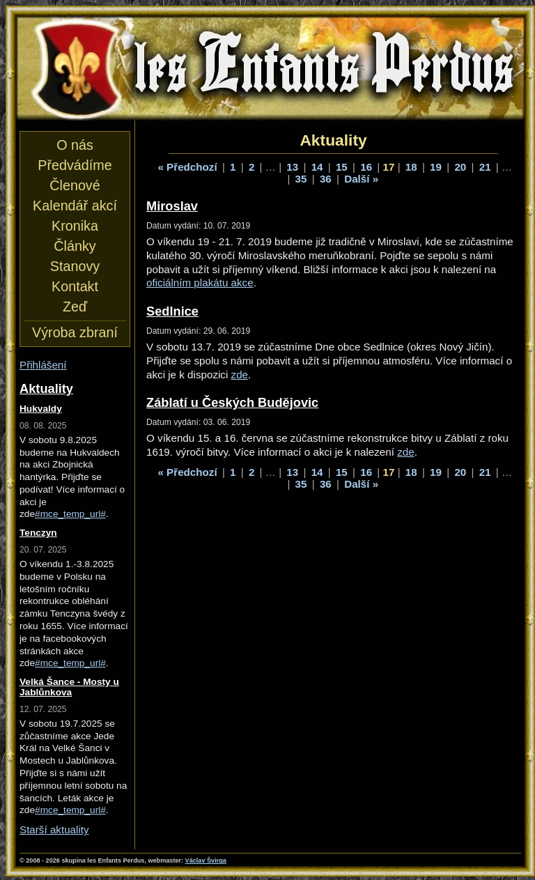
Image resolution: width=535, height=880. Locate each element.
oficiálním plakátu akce (200, 282)
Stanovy (75, 266)
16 (366, 167)
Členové (74, 185)
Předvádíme (74, 165)
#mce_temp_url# (70, 514)
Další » (361, 179)
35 (301, 179)
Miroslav (172, 206)
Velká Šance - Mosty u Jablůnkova (69, 687)
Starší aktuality (54, 829)
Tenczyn (38, 532)
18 (411, 167)
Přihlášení (43, 365)
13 (292, 167)
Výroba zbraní (75, 332)
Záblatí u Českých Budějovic (232, 402)
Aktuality (46, 388)
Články (74, 246)
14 (317, 167)
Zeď (75, 306)
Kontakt (75, 286)
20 (460, 167)
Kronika (75, 225)
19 (436, 167)
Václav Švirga (205, 860)
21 (485, 167)
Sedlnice (172, 311)
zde (240, 374)
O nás (74, 145)
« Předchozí (187, 167)
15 (342, 167)
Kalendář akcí (75, 205)
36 (326, 179)
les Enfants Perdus (270, 68)
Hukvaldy (41, 408)
